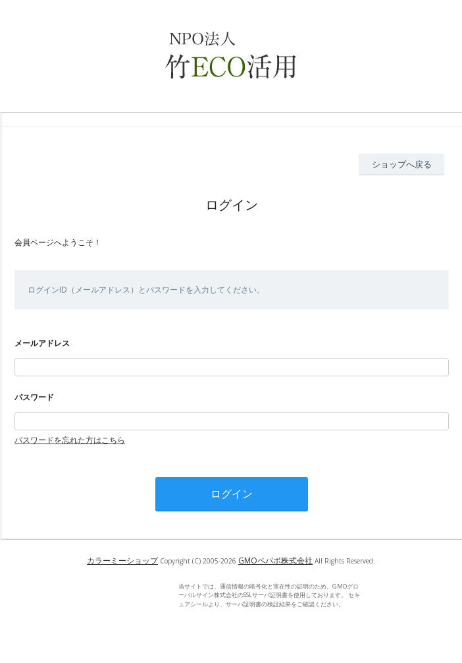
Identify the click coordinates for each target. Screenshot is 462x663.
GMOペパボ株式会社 (275, 560)
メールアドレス (42, 343)
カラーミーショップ (122, 560)
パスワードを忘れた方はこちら (69, 440)
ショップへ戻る (402, 164)
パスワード (34, 397)
